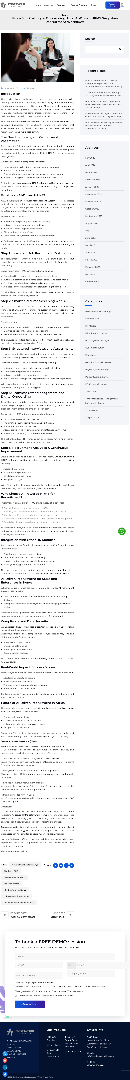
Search (90, 38)
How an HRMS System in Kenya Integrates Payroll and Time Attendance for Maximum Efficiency (103, 83)
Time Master (91, 410)
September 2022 (93, 281)
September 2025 (93, 216)
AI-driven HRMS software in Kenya (30, 815)
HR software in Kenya (96, 333)
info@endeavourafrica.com (100, 1056)
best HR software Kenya (15, 877)
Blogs (93, 5)
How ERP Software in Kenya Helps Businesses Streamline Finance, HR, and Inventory (103, 104)
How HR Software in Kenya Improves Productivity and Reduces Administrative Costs (104, 125)
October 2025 (92, 209)
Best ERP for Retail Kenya (98, 311)
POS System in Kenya (96, 384)
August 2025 (91, 223)
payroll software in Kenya (98, 362)
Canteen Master (73, 1051)
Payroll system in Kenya (97, 369)
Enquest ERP (92, 318)
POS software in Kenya (97, 377)
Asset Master (53, 1056)
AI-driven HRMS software (27, 121)
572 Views (29, 88)
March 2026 (91, 172)
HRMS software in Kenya (15, 890)
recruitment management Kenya (19, 902)
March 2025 (91, 260)
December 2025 (93, 194)
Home (38, 5)
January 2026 (92, 187)
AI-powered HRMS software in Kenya (38, 183)
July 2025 (90, 230)
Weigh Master (92, 417)
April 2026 (90, 165)
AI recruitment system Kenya (25, 865)
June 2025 (90, 238)
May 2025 (90, 245)
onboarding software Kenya (16, 896)
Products (61, 5)
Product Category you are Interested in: (35, 982)
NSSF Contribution (94, 348)
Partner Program (79, 5)
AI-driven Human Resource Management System (29, 201)
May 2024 (90, 274)
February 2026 (92, 180)
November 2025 (93, 201)
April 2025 (90, 252)
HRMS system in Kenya (97, 340)
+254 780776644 (95, 1065)
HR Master (90, 326)
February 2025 (92, 267)
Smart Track (91, 391)
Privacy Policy (48, 1077)
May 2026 (90, 158)
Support (65, 15)
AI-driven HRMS (11, 871)
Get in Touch (30, 1004)
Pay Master (91, 355)
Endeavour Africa (61, 121)
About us (48, 5)
